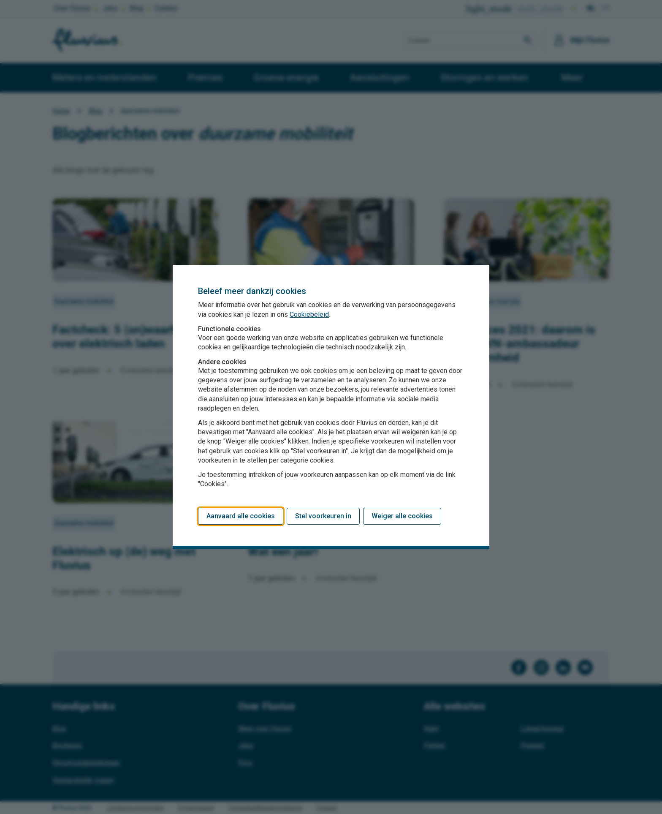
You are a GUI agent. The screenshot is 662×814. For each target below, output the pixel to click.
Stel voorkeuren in (323, 516)
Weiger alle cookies (402, 516)
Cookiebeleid (309, 314)
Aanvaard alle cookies (240, 516)
